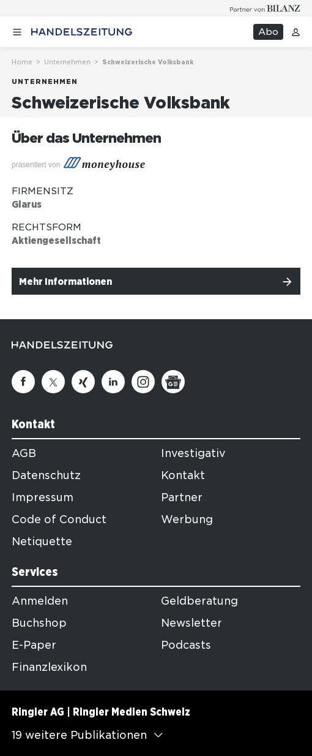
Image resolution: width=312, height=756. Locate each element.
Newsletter (191, 623)
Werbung (187, 519)
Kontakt (183, 475)
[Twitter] (53, 381)
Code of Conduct (59, 519)
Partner (181, 497)
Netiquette (42, 541)
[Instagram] (143, 381)
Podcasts (186, 645)
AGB (24, 453)
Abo (268, 31)
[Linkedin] (113, 381)
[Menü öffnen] (17, 32)
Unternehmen (67, 62)
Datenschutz (46, 475)
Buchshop (39, 623)
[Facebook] (23, 381)
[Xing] (83, 381)
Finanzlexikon (49, 667)
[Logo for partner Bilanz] (265, 8)
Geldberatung (199, 601)
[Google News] (173, 381)
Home (22, 62)
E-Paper (34, 645)
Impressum (42, 497)
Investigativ (193, 453)
